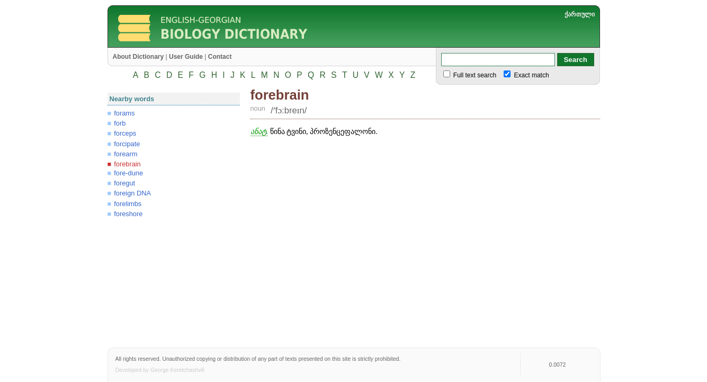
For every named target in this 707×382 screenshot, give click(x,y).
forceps (125, 133)
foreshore (128, 214)
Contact (220, 56)
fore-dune (128, 173)
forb (120, 123)
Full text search (474, 75)
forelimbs (127, 204)
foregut (124, 183)
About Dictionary (138, 56)
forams (124, 113)
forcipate (127, 144)
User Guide (186, 56)
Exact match (530, 75)
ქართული (580, 14)
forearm (125, 154)
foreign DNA (132, 193)
